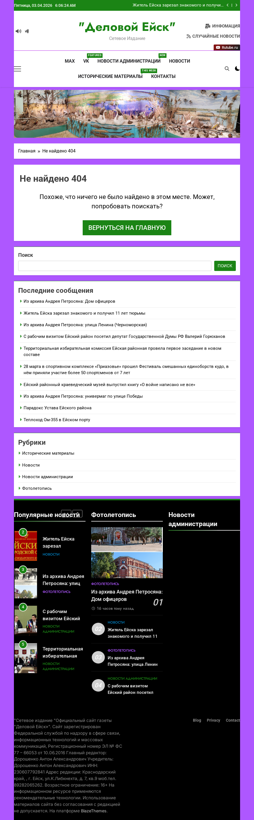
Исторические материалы (112, 74)
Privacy (213, 720)
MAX (69, 61)
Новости (179, 61)
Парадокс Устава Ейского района (57, 407)
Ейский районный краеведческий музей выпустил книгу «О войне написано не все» (109, 384)
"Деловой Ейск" (127, 26)
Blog (197, 720)
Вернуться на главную (127, 227)
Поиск (25, 255)
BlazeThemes (94, 810)
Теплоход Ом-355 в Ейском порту (57, 419)
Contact (233, 720)
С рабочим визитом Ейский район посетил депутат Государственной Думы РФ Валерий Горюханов (124, 336)
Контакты (163, 76)
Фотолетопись (37, 488)
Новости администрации (131, 59)
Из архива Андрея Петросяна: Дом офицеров (69, 301)
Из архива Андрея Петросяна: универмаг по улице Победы (83, 396)
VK (88, 59)
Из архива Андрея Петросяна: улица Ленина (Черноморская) (85, 324)
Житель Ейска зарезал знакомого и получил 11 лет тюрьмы (178, 5)
